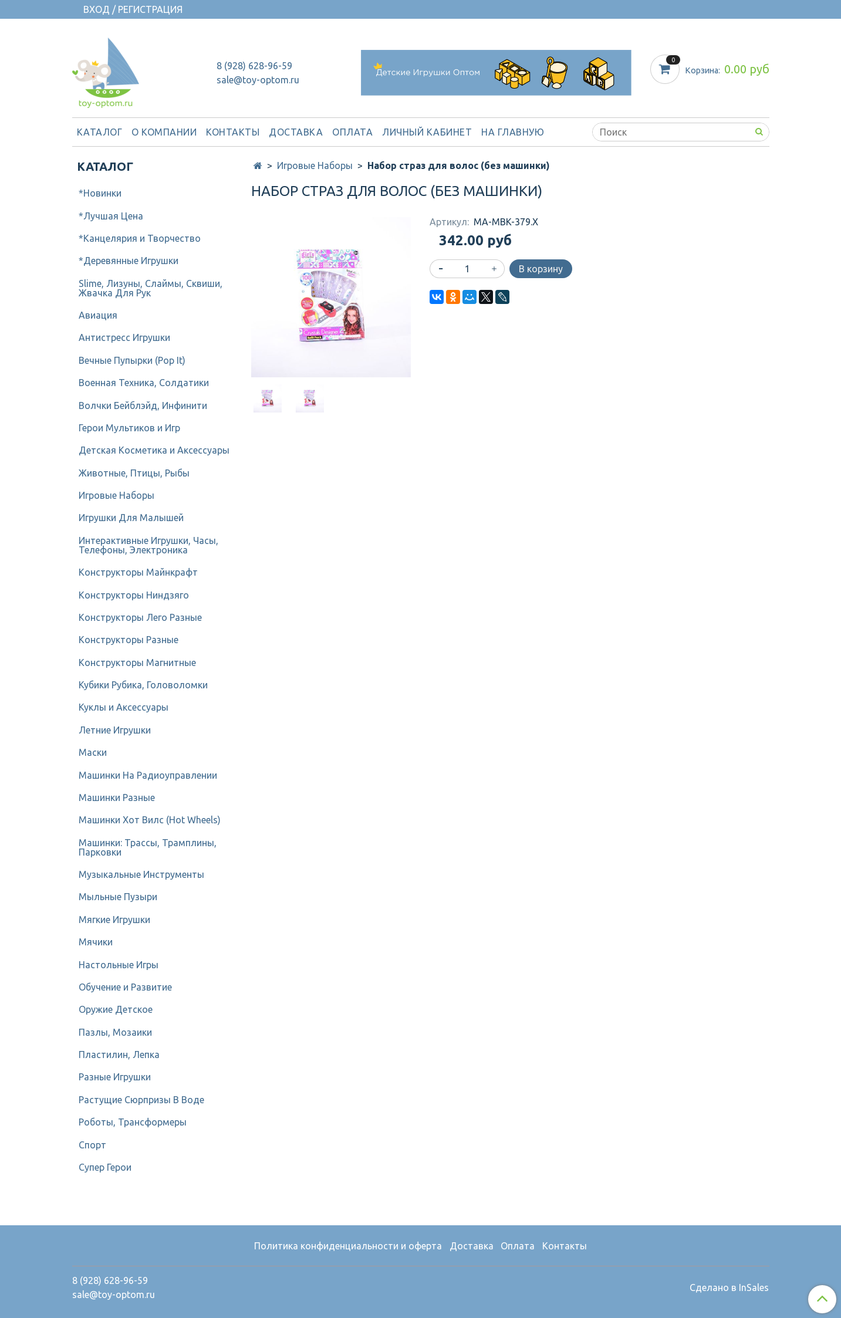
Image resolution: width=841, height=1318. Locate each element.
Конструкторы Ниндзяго (134, 595)
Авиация (98, 315)
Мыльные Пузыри (118, 896)
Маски (93, 752)
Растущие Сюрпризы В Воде (141, 1099)
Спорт (92, 1145)
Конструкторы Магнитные (137, 662)
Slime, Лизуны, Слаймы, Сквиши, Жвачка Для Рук (150, 288)
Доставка (296, 132)
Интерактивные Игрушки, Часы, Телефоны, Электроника (148, 545)
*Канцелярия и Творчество (140, 238)
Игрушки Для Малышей (131, 517)
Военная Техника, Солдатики (144, 382)
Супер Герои (105, 1167)
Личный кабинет (427, 132)
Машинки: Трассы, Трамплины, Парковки (148, 847)
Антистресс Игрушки (124, 337)
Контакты (232, 132)
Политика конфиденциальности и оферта (348, 1246)
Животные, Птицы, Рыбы (134, 473)
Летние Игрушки (115, 730)
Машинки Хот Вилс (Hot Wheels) (150, 820)
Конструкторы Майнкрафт (138, 572)
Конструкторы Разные (128, 639)
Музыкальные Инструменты (141, 874)
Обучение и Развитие (125, 987)
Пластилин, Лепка (119, 1054)
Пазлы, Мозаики (115, 1032)
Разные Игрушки (115, 1077)
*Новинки (100, 193)
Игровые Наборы (315, 165)
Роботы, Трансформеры (133, 1122)
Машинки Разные (117, 797)
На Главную (512, 132)
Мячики (96, 942)
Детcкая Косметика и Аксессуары (154, 450)
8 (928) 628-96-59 (254, 65)
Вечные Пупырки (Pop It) (132, 360)
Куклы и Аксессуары (123, 707)
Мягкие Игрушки (114, 919)
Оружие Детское (116, 1009)
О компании (164, 132)
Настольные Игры (118, 964)
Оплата (352, 132)
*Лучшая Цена (111, 216)
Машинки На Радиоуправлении (148, 775)
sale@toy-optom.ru (258, 80)
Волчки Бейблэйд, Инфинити (143, 405)
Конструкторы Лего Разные (140, 617)
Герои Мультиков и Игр (129, 428)
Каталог (100, 132)
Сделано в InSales (729, 1287)
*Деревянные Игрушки (128, 260)
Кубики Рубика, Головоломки (143, 685)
